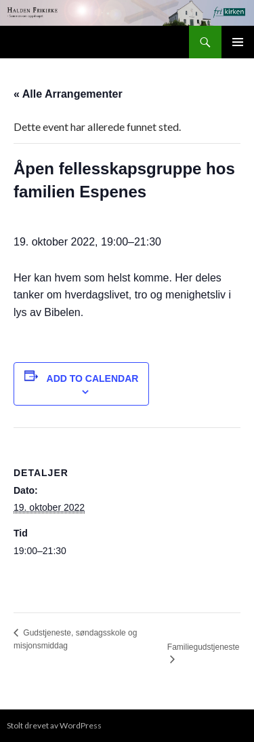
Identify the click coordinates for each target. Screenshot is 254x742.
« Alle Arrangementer (68, 94)
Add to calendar (93, 378)
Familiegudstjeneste (203, 647)
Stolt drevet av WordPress (54, 725)
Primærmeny (237, 42)
